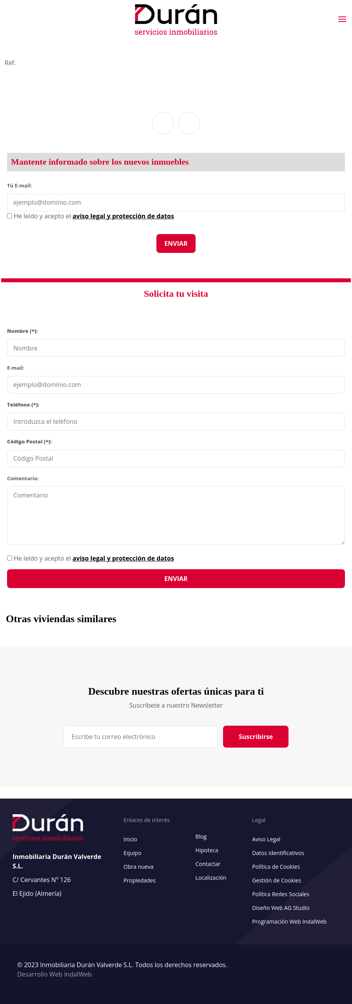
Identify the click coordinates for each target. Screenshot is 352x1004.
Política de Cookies (276, 866)
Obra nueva (138, 866)
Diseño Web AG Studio (280, 907)
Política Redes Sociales (280, 894)
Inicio (130, 839)
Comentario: (22, 478)
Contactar (208, 864)
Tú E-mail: (21, 185)
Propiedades (139, 880)
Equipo (132, 853)
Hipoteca (207, 850)
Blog (201, 836)
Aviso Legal (266, 839)
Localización (211, 877)
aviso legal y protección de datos (123, 558)
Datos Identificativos (278, 853)
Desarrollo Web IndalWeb (54, 974)
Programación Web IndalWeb (289, 921)
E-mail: (15, 367)
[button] (163, 123)
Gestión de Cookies (276, 880)
